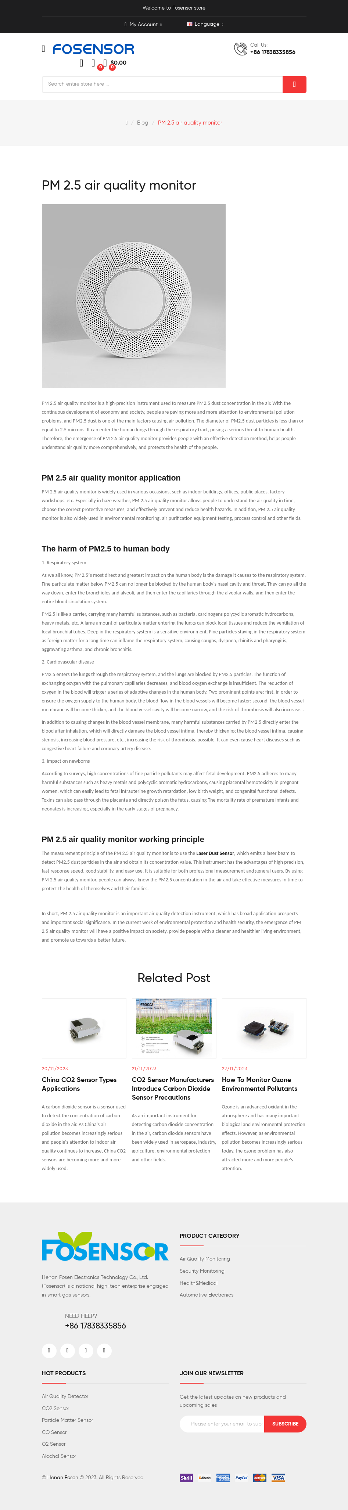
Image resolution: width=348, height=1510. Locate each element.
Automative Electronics (206, 1295)
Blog (142, 123)
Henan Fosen (62, 1477)
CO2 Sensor (55, 1408)
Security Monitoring (202, 1271)
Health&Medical (199, 1283)
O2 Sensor (53, 1444)
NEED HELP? (81, 1316)
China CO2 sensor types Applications (79, 1084)
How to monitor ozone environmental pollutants (259, 1084)
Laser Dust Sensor (215, 853)
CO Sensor (54, 1432)
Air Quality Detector (65, 1396)
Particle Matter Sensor (67, 1420)
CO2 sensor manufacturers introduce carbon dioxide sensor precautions (173, 1089)
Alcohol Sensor (59, 1456)
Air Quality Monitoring (205, 1259)
